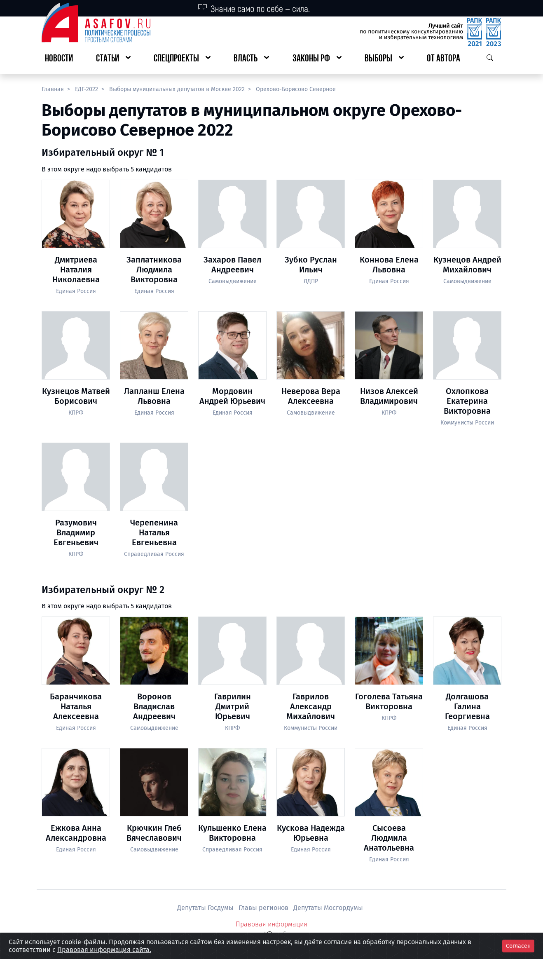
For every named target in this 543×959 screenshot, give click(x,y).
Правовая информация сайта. (104, 950)
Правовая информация (271, 924)
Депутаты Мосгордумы (328, 908)
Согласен (518, 946)
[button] (113, 59)
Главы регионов (264, 908)
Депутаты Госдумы (206, 908)
